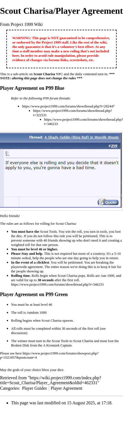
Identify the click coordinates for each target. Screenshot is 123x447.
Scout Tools (48, 231)
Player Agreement (66, 388)
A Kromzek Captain (57, 345)
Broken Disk (20, 345)
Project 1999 (51, 42)
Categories (9, 388)
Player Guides (34, 388)
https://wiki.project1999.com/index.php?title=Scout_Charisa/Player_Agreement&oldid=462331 (50, 380)
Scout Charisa (44, 74)
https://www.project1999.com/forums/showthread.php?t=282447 (68, 106)
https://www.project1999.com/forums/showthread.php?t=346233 (57, 284)
